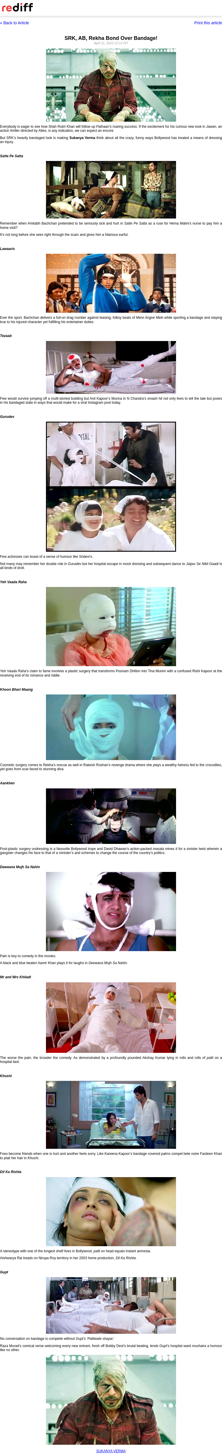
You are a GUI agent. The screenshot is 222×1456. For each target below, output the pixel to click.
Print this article (208, 23)
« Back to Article (14, 23)
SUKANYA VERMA (111, 1451)
